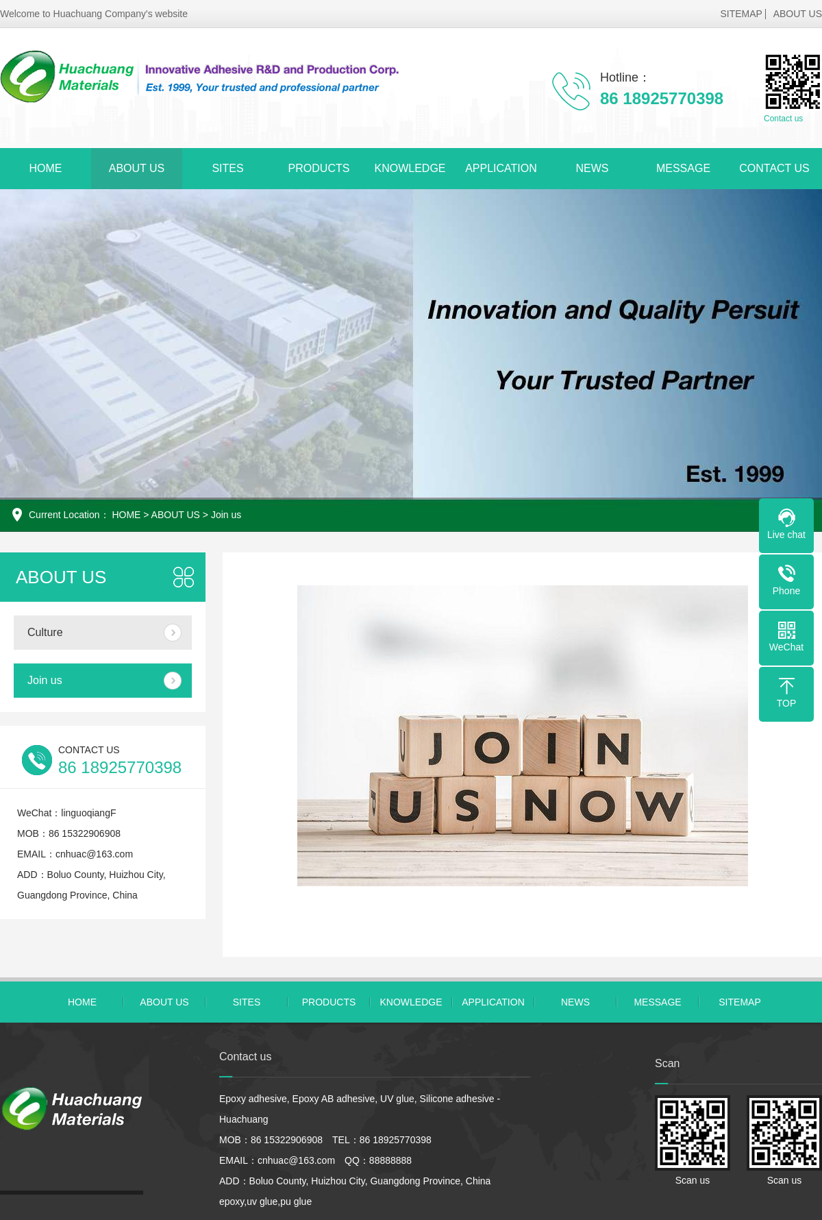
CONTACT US (774, 168)
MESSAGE (683, 168)
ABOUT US (797, 13)
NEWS (592, 168)
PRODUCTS (319, 168)
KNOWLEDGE (409, 168)
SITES (227, 168)
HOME (45, 168)
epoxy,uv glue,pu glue (265, 1201)
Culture (45, 632)
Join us (226, 514)
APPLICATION (501, 168)
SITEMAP (741, 13)
